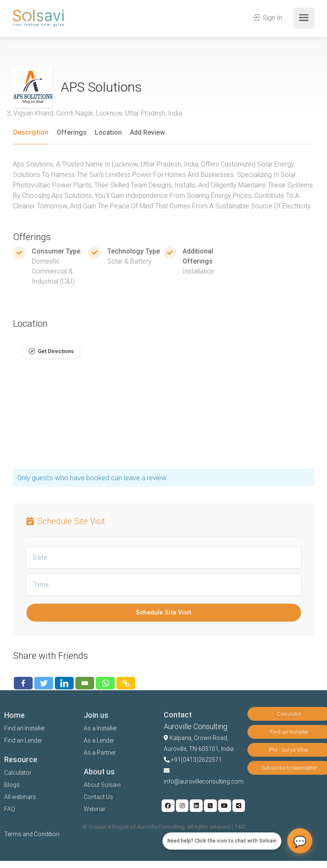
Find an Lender (23, 740)
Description (31, 132)
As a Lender (99, 740)
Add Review (147, 132)
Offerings (72, 132)
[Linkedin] (64, 683)
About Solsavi (102, 784)
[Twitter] (43, 683)
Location (108, 132)
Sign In (267, 18)
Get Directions (56, 351)
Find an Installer (24, 728)
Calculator (17, 772)
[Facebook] (23, 683)
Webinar (95, 809)
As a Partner (100, 752)
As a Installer (100, 728)
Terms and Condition (31, 834)
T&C (239, 827)
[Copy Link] (125, 683)
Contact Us (98, 797)
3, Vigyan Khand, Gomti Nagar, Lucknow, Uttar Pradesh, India (94, 113)
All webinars (20, 797)
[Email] (84, 683)
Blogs (12, 784)
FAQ (9, 809)
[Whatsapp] (105, 683)
